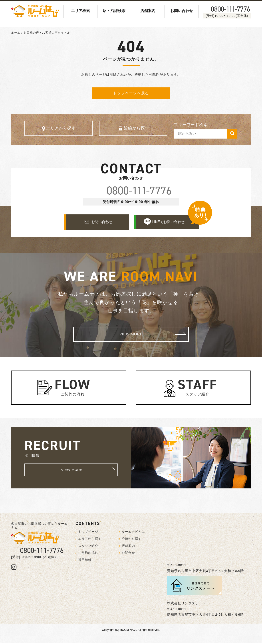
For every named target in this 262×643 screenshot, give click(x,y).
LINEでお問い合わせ (169, 228)
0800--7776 (230, 9)
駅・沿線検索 (114, 11)
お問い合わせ (181, 11)
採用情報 (84, 567)
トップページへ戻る (131, 93)
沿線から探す (137, 129)
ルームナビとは (133, 539)
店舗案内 (147, 11)
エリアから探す (61, 129)
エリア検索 (80, 11)
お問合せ (128, 560)
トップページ (88, 539)
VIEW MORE (155, 341)
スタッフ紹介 (197, 393)
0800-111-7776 (42, 558)
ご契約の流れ (72, 393)
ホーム (15, 32)
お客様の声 (31, 32)
